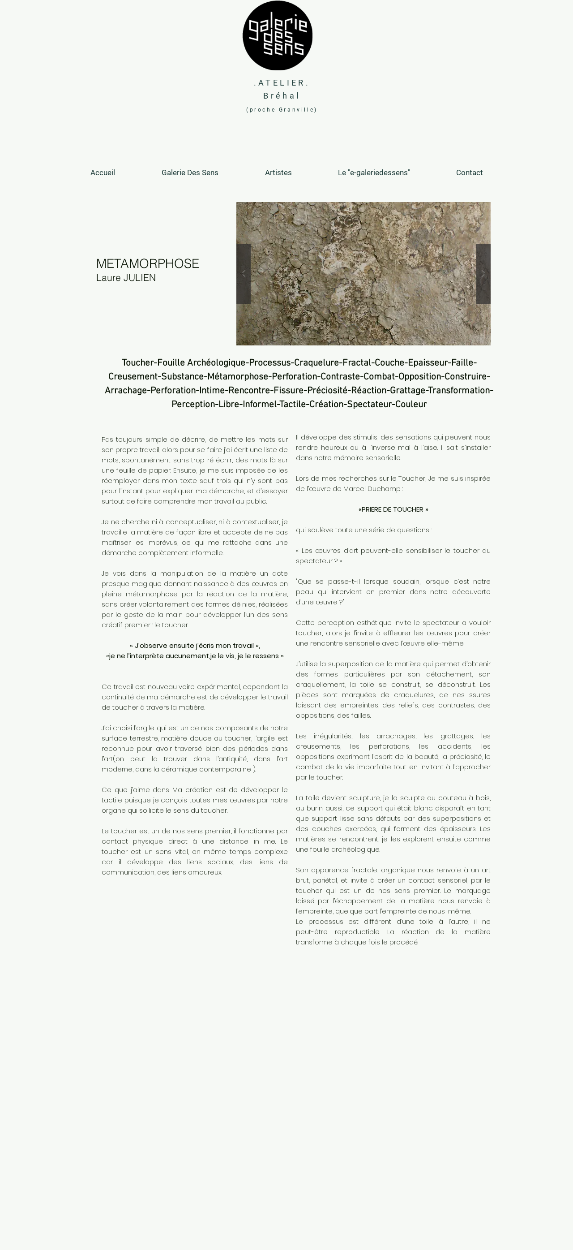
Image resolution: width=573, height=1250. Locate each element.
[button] (363, 273)
